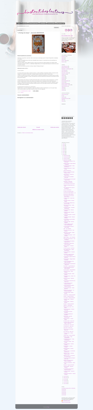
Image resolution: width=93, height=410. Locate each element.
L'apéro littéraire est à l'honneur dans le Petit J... (68, 196)
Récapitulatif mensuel (65, 98)
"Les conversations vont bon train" (69, 183)
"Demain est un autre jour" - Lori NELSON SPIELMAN (68, 290)
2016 (64, 154)
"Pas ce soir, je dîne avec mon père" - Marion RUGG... (69, 179)
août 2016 (65, 376)
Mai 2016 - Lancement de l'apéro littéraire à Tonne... (68, 172)
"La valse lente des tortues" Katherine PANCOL (67, 283)
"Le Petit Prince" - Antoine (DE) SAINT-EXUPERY (68, 244)
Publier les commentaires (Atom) (27, 132)
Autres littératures (64, 66)
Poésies (63, 79)
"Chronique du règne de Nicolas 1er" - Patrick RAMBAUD (68, 255)
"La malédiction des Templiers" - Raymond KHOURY (68, 369)
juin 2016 (65, 379)
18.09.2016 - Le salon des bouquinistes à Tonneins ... (68, 182)
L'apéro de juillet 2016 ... (67, 170)
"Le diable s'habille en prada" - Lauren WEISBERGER (68, 224)
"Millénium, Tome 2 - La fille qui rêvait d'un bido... (68, 354)
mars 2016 (65, 383)
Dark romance (64, 71)
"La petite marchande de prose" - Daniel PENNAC (68, 268)
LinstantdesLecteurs (66, 400)
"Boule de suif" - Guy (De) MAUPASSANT (67, 317)
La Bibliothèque (43, 23)
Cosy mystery (64, 70)
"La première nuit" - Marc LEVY (68, 324)
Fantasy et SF (64, 74)
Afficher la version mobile (38, 129)
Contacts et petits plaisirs (33, 23)
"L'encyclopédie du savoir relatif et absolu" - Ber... (69, 220)
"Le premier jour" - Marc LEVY (68, 326)
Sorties (63, 101)
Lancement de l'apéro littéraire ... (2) (69, 192)
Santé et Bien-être (65, 86)
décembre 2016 (66, 155)
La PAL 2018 (64, 392)
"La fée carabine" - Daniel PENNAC (69, 269)
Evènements (64, 56)
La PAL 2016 (64, 389)
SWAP (63, 99)
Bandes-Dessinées (65, 67)
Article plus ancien (54, 127)
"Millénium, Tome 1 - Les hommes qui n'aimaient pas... (69, 356)
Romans (22, 92)
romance (63, 90)
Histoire (63, 75)
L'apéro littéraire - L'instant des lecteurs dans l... (68, 175)
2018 (64, 151)
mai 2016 (65, 380)
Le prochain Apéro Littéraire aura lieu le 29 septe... (68, 203)
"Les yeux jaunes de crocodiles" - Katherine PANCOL (68, 286)
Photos (63, 59)
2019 (64, 149)
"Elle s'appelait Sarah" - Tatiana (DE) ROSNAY (68, 250)
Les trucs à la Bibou (51, 23)
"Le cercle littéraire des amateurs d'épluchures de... (68, 241)
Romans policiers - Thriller (66, 84)
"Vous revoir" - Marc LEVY (67, 327)
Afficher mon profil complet (66, 402)
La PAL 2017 (64, 390)
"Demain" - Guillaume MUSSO (68, 296)
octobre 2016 (66, 158)
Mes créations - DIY (60, 23)
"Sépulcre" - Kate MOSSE (67, 305)
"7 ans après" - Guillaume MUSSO (69, 297)
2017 (64, 152)
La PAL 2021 (24, 23)
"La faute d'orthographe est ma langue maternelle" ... (68, 262)
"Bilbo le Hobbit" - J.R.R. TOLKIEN (69, 237)
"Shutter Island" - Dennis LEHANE (69, 335)
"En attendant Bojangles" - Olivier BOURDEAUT (68, 166)
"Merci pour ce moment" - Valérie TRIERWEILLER (68, 233)
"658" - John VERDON (67, 228)
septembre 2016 (66, 159)
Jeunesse (63, 76)
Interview (63, 97)
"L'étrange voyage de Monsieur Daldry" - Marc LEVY (68, 323)
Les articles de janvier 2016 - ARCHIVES (68, 388)
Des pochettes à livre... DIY (67, 35)
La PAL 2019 (64, 393)
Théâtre (63, 87)
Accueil (19, 23)
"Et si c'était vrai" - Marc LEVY (68, 331)
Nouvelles (63, 78)
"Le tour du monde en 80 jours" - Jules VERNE (68, 227)
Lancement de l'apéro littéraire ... (68, 194)
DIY (62, 95)
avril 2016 (65, 382)
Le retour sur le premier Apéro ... (68, 191)
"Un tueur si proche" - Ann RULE (68, 248)
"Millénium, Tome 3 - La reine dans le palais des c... (69, 351)
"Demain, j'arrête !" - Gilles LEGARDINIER (67, 337)
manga (63, 88)
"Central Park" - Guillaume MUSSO (69, 294)
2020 (64, 148)
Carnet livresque (64, 94)
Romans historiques (65, 83)
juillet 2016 (65, 377)
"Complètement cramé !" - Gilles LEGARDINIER (68, 339)
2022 (64, 145)
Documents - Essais (65, 72)
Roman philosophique (65, 80)
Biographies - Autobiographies (67, 68)
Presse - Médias (64, 60)
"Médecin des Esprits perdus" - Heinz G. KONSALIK (68, 361)
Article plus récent (21, 127)
